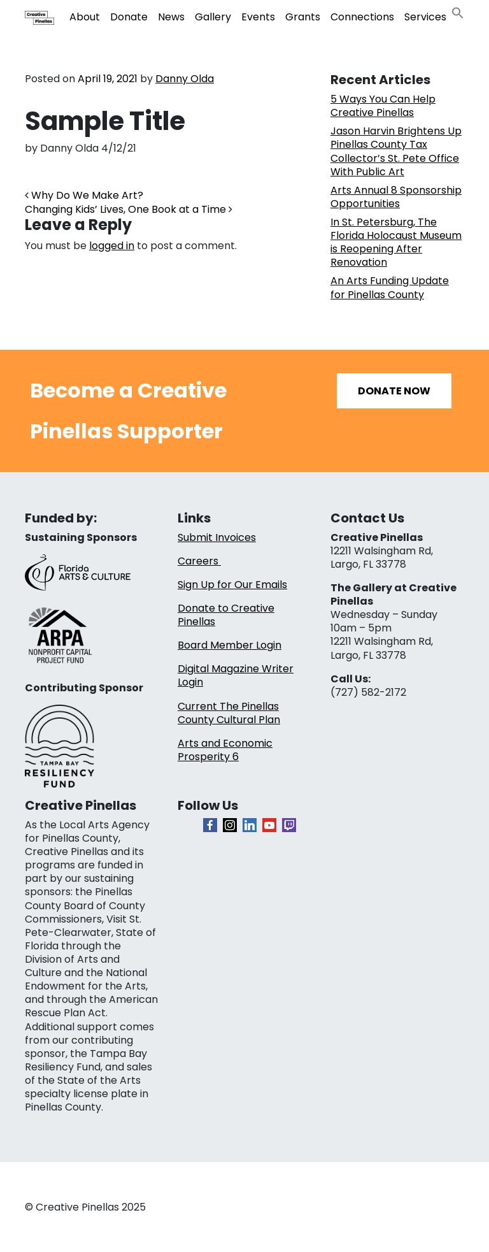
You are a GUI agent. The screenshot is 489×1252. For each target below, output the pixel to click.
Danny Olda (184, 78)
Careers (199, 561)
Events (258, 17)
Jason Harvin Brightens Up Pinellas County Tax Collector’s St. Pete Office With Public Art (396, 151)
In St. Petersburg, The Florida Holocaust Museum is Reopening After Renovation (396, 242)
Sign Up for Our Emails (232, 584)
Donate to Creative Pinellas (226, 615)
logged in (111, 245)
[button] (457, 11)
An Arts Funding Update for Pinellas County (389, 287)
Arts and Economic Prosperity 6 (225, 750)
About (84, 17)
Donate (129, 17)
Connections (362, 17)
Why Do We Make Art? (84, 195)
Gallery (213, 17)
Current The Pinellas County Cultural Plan (229, 713)
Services (425, 17)
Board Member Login (229, 645)
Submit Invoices (217, 537)
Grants (302, 17)
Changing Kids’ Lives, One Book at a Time (128, 209)
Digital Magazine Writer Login (236, 675)
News (171, 17)
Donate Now (394, 391)
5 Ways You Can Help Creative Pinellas (383, 106)
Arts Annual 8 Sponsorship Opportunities (396, 197)
